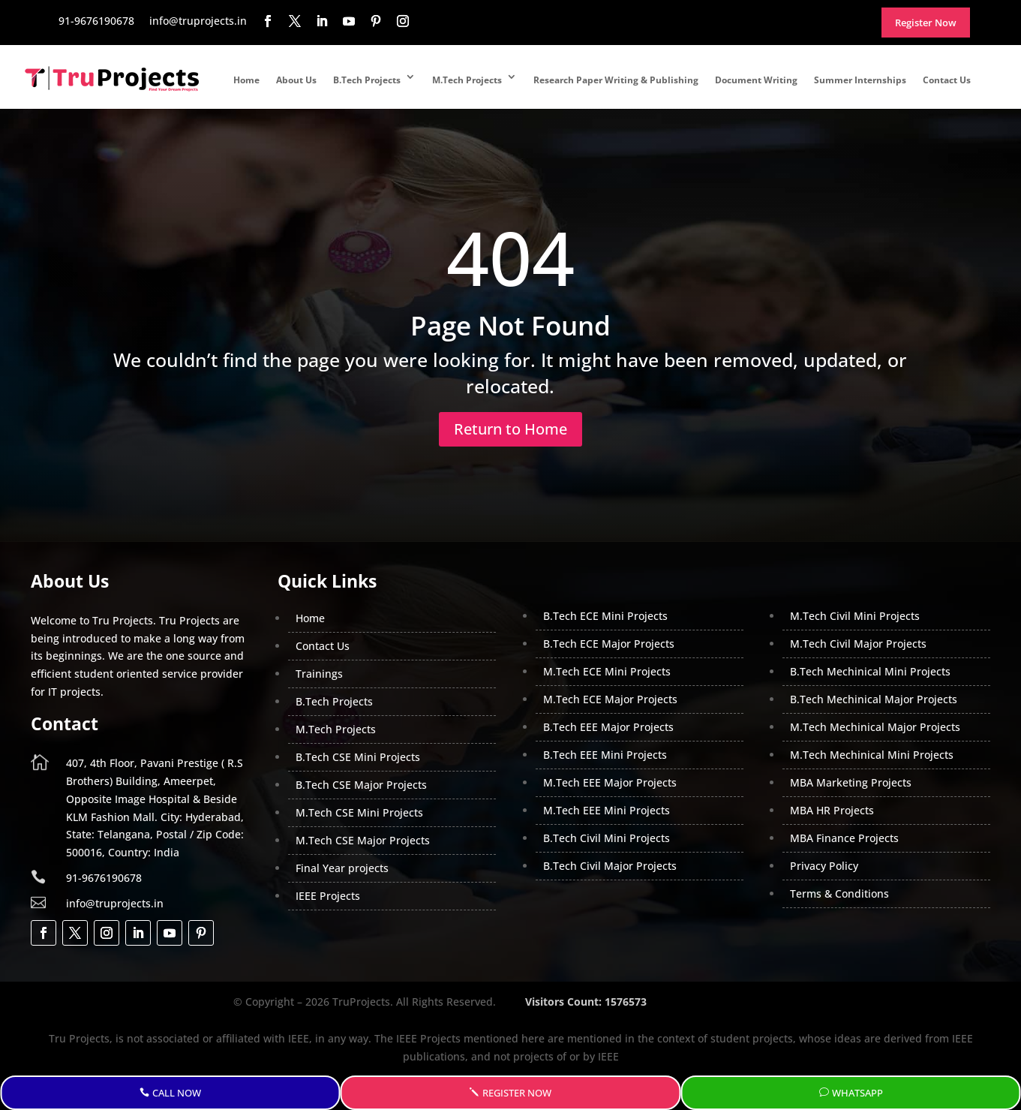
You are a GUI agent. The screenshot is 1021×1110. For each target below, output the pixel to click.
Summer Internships (860, 80)
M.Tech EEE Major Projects (610, 782)
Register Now (516, 1092)
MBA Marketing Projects (850, 782)
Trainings (319, 673)
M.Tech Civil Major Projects (858, 643)
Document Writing (756, 80)
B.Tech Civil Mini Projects (606, 838)
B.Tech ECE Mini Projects (605, 616)
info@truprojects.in (115, 903)
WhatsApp (857, 1092)
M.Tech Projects (467, 80)
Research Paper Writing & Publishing (615, 80)
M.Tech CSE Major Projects (363, 840)
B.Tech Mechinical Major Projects (873, 699)
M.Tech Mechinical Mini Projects (871, 755)
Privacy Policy (824, 866)
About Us (296, 80)
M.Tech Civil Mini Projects (855, 616)
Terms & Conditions (839, 893)
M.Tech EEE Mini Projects (606, 810)
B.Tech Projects (367, 80)
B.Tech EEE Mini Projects (605, 755)
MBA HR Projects (832, 810)
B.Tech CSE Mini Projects (358, 757)
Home (246, 80)
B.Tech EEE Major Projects (608, 727)
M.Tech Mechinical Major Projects (875, 727)
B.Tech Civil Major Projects (610, 866)
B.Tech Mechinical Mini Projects (870, 671)
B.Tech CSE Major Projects (361, 785)
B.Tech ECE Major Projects (608, 643)
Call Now (176, 1092)
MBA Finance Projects (844, 838)
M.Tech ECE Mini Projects (607, 671)
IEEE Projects (328, 896)
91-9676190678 (104, 878)
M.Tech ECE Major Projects (610, 699)
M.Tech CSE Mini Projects (359, 812)
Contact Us (947, 80)
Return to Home (510, 429)
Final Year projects (342, 868)
